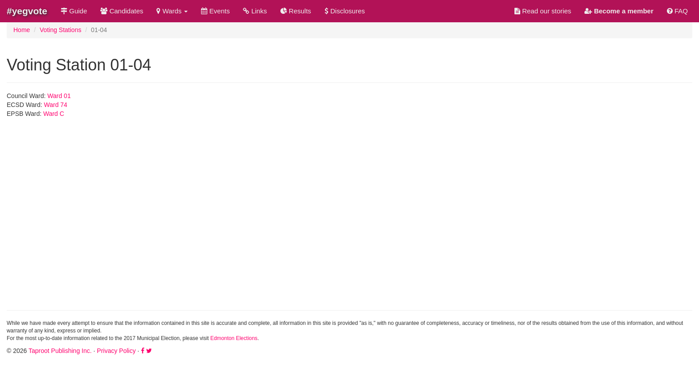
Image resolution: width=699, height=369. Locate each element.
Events (215, 11)
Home (21, 29)
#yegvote (27, 11)
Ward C (53, 113)
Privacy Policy (116, 350)
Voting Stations (60, 29)
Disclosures (345, 11)
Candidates (121, 11)
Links (255, 11)
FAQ (677, 11)
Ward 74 (55, 104)
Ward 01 (58, 95)
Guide (74, 11)
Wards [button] (172, 11)
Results (295, 11)
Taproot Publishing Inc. (60, 350)
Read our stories (542, 11)
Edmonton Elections (234, 338)
